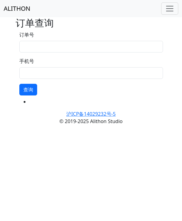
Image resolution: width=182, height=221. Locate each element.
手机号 (26, 61)
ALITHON (17, 8)
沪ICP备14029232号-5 (91, 113)
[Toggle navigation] (169, 8)
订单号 (26, 34)
